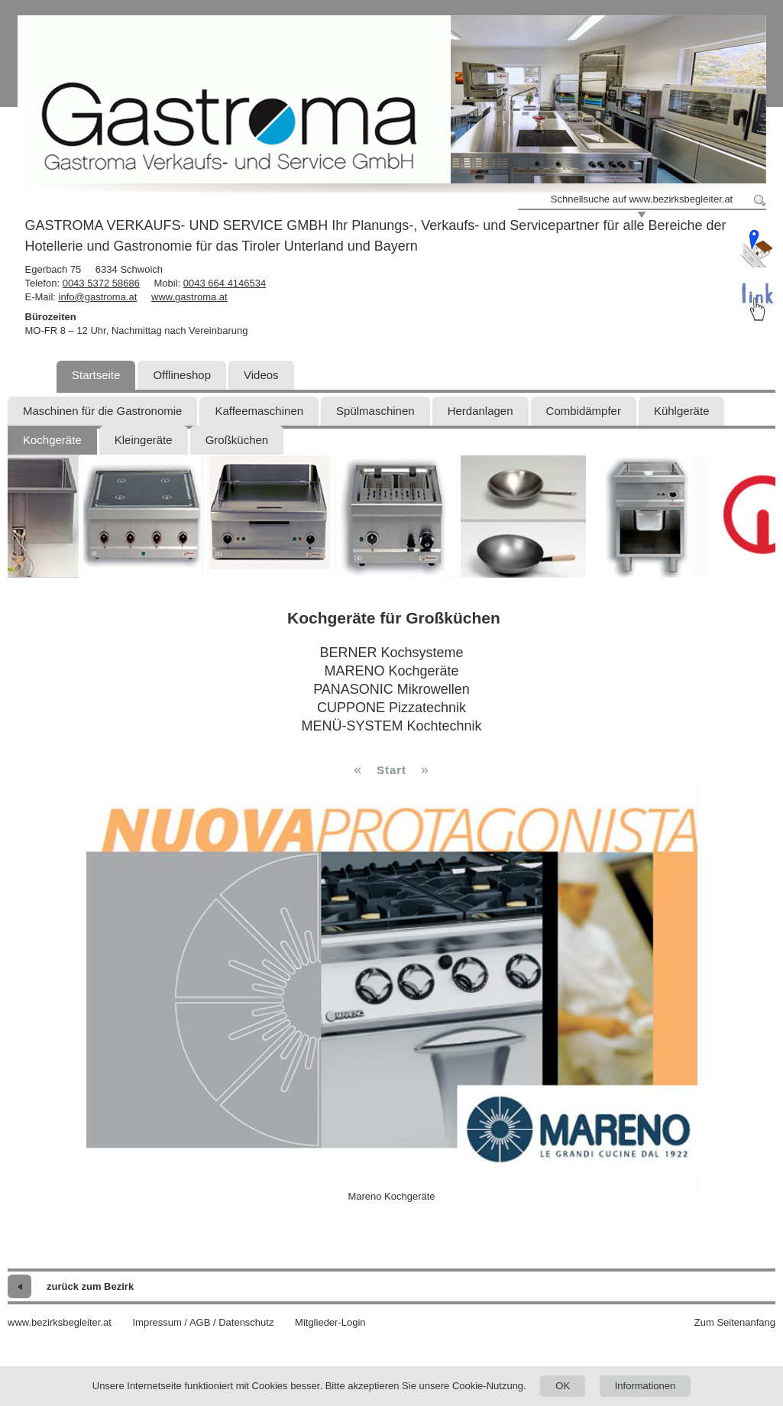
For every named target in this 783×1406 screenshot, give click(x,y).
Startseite (96, 374)
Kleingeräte (144, 439)
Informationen (645, 1385)
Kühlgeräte (682, 410)
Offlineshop (182, 374)
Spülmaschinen (375, 410)
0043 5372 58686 (101, 283)
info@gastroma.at (98, 297)
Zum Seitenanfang (734, 1322)
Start (391, 769)
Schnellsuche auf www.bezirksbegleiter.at (642, 199)
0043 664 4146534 (224, 283)
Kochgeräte (52, 439)
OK (562, 1385)
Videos (261, 374)
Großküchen (237, 439)
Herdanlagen (480, 410)
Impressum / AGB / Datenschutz (202, 1322)
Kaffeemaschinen (259, 410)
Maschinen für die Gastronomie (102, 410)
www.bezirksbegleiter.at (60, 1322)
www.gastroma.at (189, 297)
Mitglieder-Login (330, 1322)
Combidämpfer (583, 410)
